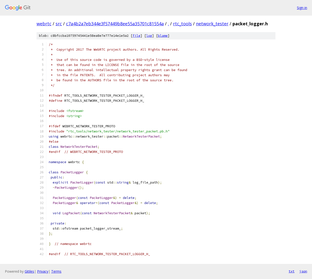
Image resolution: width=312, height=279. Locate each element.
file (136, 36)
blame (163, 36)
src (59, 24)
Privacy (42, 271)
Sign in (302, 7)
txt (291, 271)
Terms (56, 271)
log (149, 36)
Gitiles (29, 271)
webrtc (44, 24)
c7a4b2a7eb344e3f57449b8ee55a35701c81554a (115, 24)
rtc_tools (182, 24)
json (303, 271)
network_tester (212, 24)
